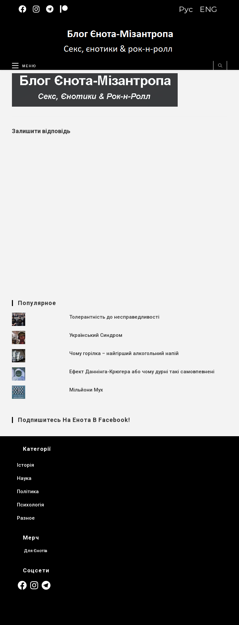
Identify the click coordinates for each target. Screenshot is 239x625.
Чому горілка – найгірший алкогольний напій (124, 353)
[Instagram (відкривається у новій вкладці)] (39, 9)
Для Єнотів (35, 550)
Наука (24, 478)
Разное (26, 518)
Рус (186, 9)
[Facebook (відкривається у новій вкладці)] (26, 9)
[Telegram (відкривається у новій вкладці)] (53, 9)
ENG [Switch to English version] (208, 9)
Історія (25, 465)
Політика (28, 492)
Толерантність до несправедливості (114, 317)
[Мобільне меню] (21, 64)
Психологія (30, 505)
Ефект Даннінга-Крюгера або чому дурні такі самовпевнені (141, 372)
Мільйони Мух (86, 390)
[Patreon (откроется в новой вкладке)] (67, 9)
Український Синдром (95, 335)
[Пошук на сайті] (220, 66)
